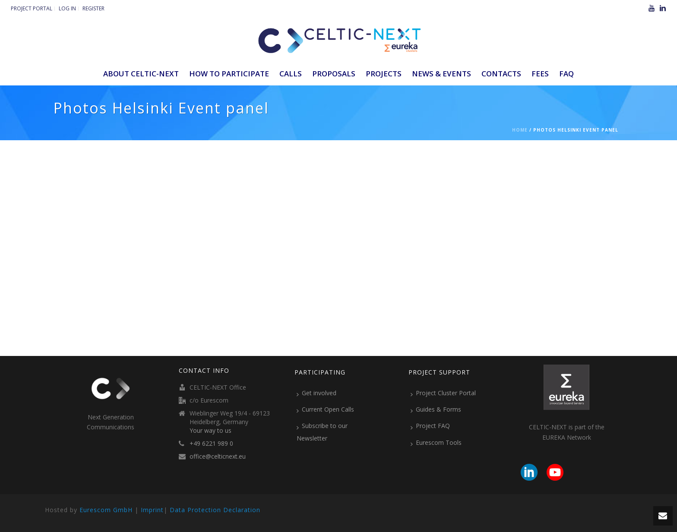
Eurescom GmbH (106, 510)
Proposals (333, 74)
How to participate (229, 74)
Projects (384, 74)
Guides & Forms (436, 409)
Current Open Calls (325, 409)
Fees (540, 74)
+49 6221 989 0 (211, 443)
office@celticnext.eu (218, 456)
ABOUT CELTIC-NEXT (141, 74)
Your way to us (210, 430)
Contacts (501, 74)
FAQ (566, 74)
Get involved (316, 393)
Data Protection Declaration (215, 510)
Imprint (152, 510)
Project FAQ (430, 426)
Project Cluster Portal (443, 393)
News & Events (441, 74)
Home (520, 130)
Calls (290, 74)
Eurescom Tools (436, 442)
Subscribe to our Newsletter (322, 432)
